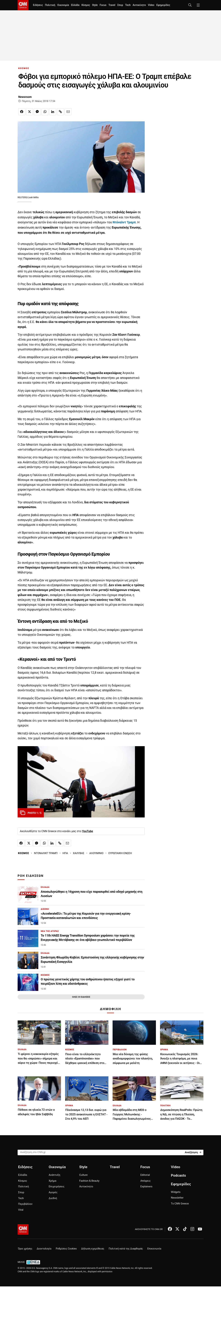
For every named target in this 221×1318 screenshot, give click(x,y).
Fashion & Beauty (89, 1180)
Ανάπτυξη (54, 1174)
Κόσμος (85, 5)
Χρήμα (52, 1180)
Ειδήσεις (38, 5)
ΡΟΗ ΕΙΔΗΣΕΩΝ (31, 876)
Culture (83, 1174)
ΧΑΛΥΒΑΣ (78, 853)
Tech (128, 5)
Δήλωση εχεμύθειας (92, 1248)
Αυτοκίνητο (139, 5)
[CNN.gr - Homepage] (23, 5)
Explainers (146, 1186)
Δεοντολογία (44, 1248)
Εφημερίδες (163, 5)
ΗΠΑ (65, 853)
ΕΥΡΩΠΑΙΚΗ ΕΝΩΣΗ (120, 853)
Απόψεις (145, 1180)
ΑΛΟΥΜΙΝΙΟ (96, 853)
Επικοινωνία (154, 1248)
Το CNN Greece (180, 1203)
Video (151, 5)
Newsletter (177, 1197)
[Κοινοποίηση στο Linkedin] (52, 111)
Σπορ (120, 5)
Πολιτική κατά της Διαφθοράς (126, 1248)
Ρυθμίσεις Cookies (66, 1248)
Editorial (145, 1174)
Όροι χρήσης (25, 1248)
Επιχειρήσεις (56, 1186)
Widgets (175, 1192)
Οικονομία (63, 5)
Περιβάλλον (25, 1203)
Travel (111, 5)
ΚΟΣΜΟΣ (23, 68)
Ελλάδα (75, 5)
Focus (103, 5)
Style (95, 5)
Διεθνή (53, 1198)
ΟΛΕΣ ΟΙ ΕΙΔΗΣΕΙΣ (81, 997)
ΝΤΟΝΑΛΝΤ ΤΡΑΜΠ (45, 853)
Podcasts (178, 1175)
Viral (20, 1209)
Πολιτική (50, 5)
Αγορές (53, 1192)
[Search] (193, 1152)
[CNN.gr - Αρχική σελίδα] (23, 1229)
